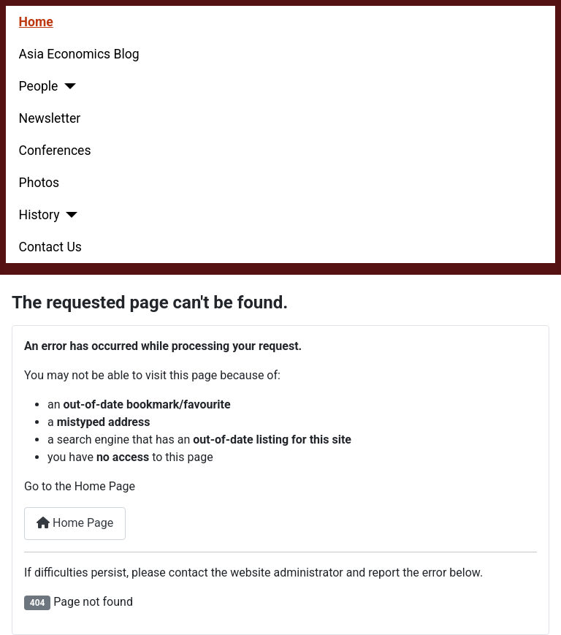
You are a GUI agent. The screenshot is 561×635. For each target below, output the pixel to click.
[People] (67, 86)
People (38, 86)
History (39, 215)
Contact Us (50, 247)
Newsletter (50, 118)
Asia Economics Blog (79, 54)
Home (36, 22)
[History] (69, 215)
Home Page (75, 523)
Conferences (55, 150)
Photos (39, 182)
